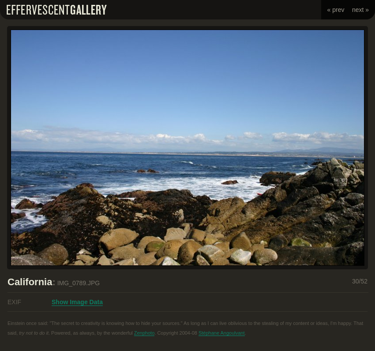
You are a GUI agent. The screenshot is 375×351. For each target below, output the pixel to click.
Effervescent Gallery (57, 9)
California (30, 281)
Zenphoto (144, 333)
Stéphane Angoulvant (222, 333)
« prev (336, 9)
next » (360, 9)
